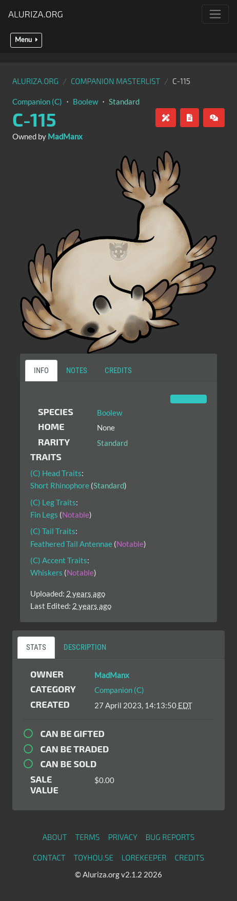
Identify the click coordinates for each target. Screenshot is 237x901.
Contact (49, 857)
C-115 (34, 119)
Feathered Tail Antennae (71, 543)
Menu (26, 40)
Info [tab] (41, 370)
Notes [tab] (76, 370)
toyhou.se (93, 857)
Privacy (122, 837)
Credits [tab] (118, 370)
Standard (124, 101)
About (55, 837)
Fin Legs (44, 514)
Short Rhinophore (59, 485)
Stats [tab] (36, 647)
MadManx (65, 136)
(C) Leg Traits (53, 502)
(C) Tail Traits (52, 531)
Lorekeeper (144, 857)
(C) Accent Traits (58, 560)
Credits (190, 857)
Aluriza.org (35, 13)
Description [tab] (85, 647)
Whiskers (46, 572)
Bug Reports (170, 837)
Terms (87, 837)
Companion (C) (37, 101)
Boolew (85, 101)
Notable (75, 514)
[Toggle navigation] (215, 14)
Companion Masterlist (115, 81)
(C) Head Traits (56, 473)
